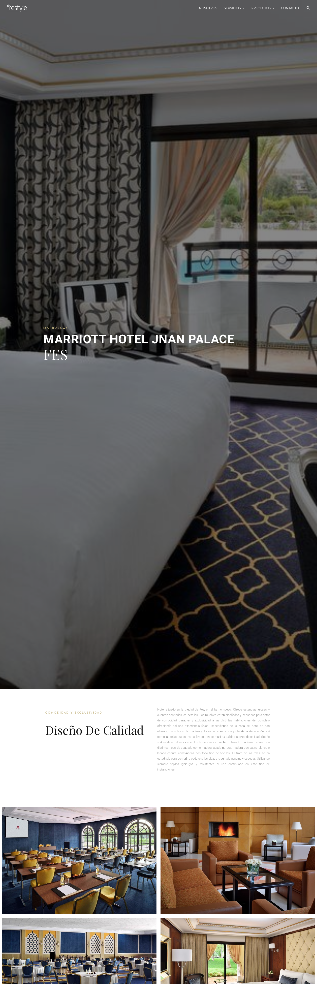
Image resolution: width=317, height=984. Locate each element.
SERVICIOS (236, 8)
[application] (244, 8)
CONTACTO (290, 8)
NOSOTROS (210, 8)
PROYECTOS (264, 8)
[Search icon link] (308, 8)
